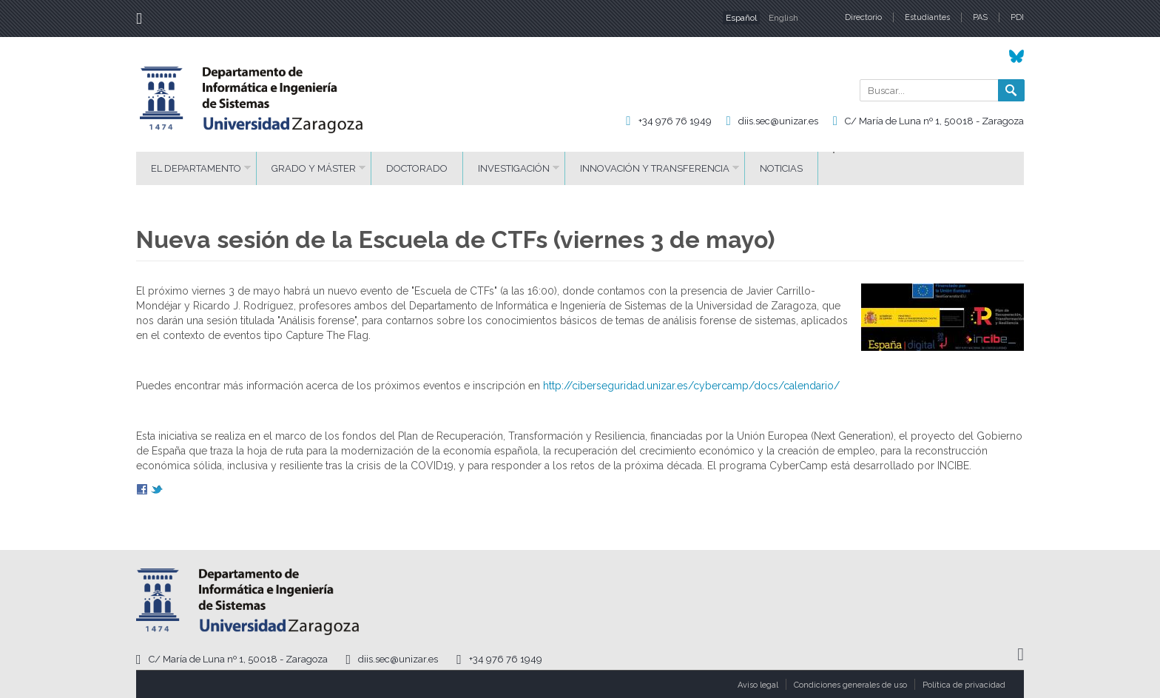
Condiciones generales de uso (850, 685)
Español (741, 18)
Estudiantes (927, 17)
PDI (1017, 17)
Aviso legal (758, 685)
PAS (980, 17)
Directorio (863, 17)
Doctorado (417, 168)
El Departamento (196, 168)
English (783, 18)
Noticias (781, 168)
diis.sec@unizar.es (778, 121)
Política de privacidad (964, 685)
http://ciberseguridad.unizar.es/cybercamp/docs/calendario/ (691, 386)
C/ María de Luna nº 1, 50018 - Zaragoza (934, 121)
